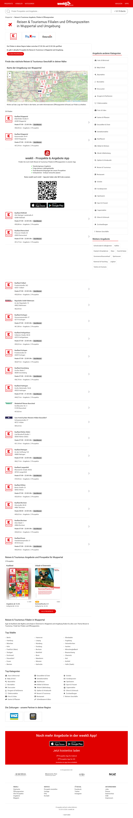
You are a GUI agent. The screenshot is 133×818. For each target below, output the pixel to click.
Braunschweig (69, 652)
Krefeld (67, 661)
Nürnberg (38, 643)
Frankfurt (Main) (11, 649)
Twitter (77, 791)
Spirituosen (117, 256)
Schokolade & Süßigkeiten (103, 246)
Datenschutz (109, 794)
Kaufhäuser (100, 139)
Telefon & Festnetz (100, 267)
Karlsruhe (38, 664)
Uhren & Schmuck (102, 217)
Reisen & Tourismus (103, 167)
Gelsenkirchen (69, 643)
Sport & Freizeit (101, 203)
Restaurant (99, 174)
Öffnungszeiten (18, 791)
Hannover (38, 637)
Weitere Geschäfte (102, 232)
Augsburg (68, 641)
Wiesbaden (68, 637)
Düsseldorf (9, 658)
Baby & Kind (100, 68)
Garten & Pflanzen (102, 117)
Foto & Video (100, 110)
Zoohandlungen (101, 224)
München (9, 643)
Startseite (16, 789)
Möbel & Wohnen (102, 146)
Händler (18, 4)
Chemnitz (68, 655)
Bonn (36, 655)
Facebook (78, 789)
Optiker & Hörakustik (103, 160)
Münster (38, 661)
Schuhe (98, 182)
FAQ (45, 794)
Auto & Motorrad (102, 60)
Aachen (67, 646)
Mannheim (38, 658)
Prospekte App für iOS (66, 759)
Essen (8, 661)
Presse (107, 791)
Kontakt (46, 796)
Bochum (38, 649)
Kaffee (117, 246)
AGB (106, 796)
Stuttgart (9, 652)
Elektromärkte (101, 103)
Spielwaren (100, 196)
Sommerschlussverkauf (102, 256)
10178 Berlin (120, 11)
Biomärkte (99, 82)
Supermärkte (100, 210)
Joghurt (113, 262)
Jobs (107, 789)
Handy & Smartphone (101, 251)
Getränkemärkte (101, 132)
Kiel (66, 658)
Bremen (8, 664)
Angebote (16, 796)
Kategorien (29, 4)
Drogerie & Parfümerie (103, 96)
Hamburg (9, 641)
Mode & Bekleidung (103, 153)
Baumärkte (100, 75)
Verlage (46, 791)
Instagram (78, 794)
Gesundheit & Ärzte (102, 125)
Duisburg (38, 646)
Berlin (71, 5)
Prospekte (8, 4)
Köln (7, 646)
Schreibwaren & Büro (42, 699)
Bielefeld (38, 652)
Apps (127, 4)
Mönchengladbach (71, 649)
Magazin (118, 4)
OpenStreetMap (77, 101)
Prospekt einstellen (50, 789)
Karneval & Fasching (101, 262)
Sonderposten (101, 189)
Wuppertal (8, 17)
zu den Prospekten (15, 54)
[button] (84, 73)
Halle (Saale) (69, 664)
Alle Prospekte (47, 611)
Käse (112, 251)
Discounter (100, 89)
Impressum (109, 798)
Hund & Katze (121, 251)
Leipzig (37, 641)
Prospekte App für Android (66, 756)
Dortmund (9, 655)
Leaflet (67, 101)
